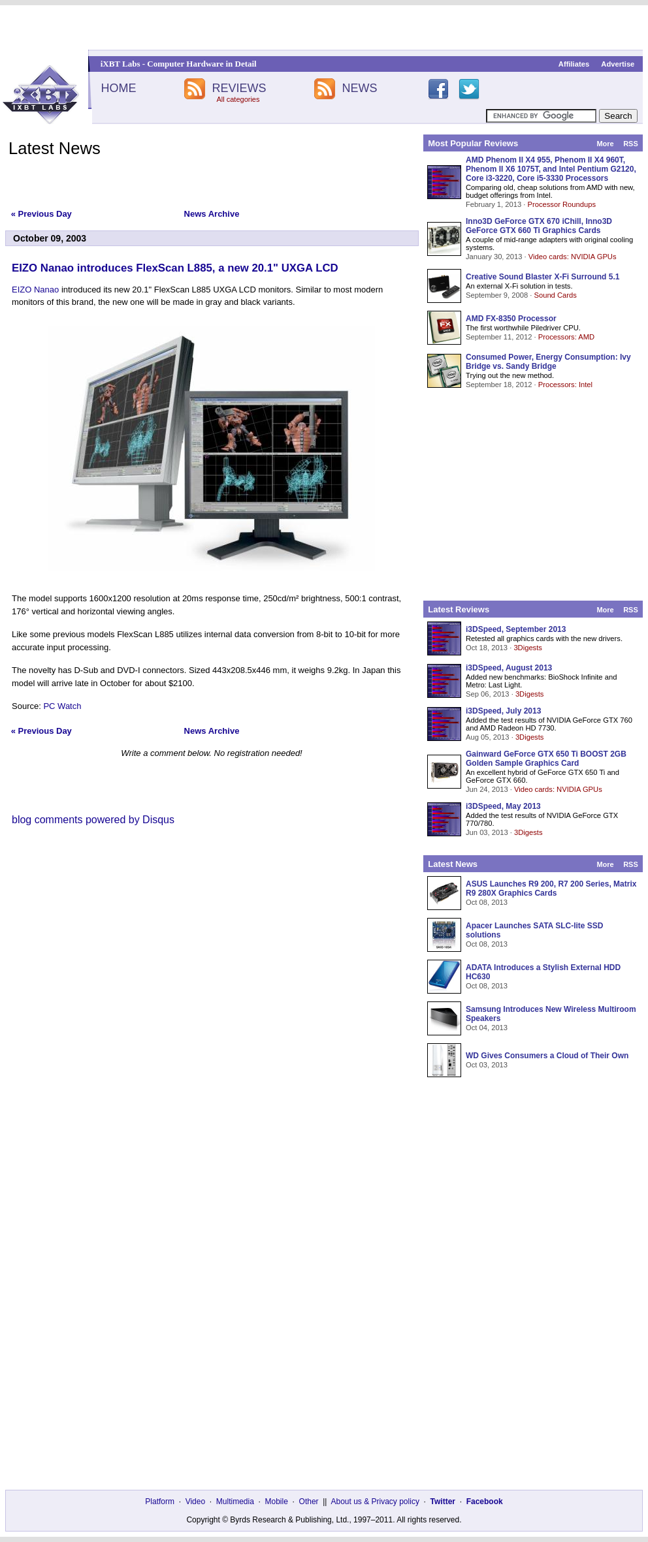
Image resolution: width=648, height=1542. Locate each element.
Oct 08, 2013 (487, 902)
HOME (118, 88)
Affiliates (574, 64)
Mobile (276, 1501)
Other (309, 1501)
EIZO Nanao (35, 289)
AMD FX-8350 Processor (511, 318)
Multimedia (235, 1501)
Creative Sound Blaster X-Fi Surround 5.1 (542, 276)
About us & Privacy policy (375, 1501)
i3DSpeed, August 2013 (509, 667)
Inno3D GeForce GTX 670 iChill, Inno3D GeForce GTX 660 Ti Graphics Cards (539, 226)
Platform (159, 1501)
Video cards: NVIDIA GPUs (572, 256)
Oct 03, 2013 (487, 1065)
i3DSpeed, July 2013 (503, 711)
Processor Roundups (562, 204)
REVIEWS (239, 88)
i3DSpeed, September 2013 (516, 629)
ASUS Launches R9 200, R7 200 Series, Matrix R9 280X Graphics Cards (551, 888)
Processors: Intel (565, 384)
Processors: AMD (566, 337)
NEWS (360, 88)
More (604, 144)
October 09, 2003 (49, 238)
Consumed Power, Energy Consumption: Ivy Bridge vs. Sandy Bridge (548, 362)
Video (195, 1501)
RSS (630, 144)
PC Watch (62, 706)
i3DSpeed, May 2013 (503, 806)
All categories (237, 99)
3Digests (527, 648)
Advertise (617, 64)
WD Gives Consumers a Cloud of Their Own (547, 1055)
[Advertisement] (324, 27)
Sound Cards (555, 295)
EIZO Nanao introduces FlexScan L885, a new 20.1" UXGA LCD (175, 268)
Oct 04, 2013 (487, 1027)
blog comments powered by (93, 819)
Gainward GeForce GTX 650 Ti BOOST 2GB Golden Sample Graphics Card (546, 758)
